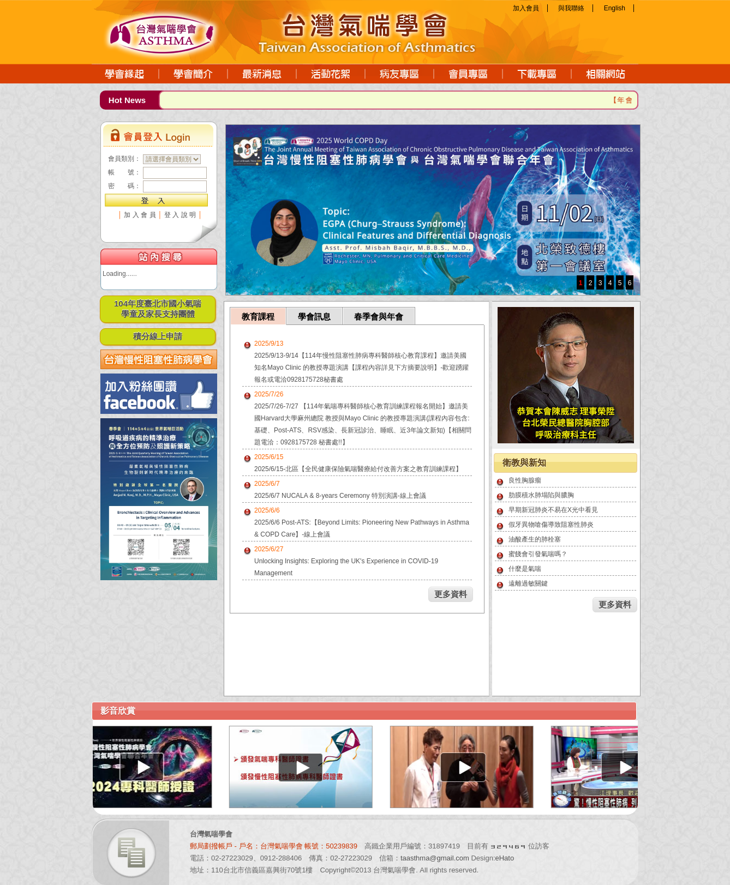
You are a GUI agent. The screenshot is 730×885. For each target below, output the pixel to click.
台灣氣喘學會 (173, 30)
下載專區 (537, 73)
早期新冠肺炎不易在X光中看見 (553, 510)
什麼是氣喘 (524, 569)
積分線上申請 (157, 336)
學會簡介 (193, 73)
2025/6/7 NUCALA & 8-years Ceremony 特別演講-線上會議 (340, 495)
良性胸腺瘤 (524, 480)
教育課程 (258, 316)
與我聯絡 (571, 8)
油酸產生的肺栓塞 (534, 539)
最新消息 (262, 73)
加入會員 (526, 8)
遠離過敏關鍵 (528, 583)
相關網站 (605, 73)
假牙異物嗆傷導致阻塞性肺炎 (551, 524)
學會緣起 (125, 73)
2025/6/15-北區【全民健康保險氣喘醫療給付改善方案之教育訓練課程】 (358, 469)
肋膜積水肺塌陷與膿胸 (541, 495)
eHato (504, 858)
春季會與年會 (378, 316)
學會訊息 (314, 316)
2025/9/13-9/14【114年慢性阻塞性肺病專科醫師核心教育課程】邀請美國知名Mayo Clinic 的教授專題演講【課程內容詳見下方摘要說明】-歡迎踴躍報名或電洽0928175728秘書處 (361, 367)
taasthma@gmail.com (434, 858)
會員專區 (468, 73)
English (614, 8)
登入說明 (181, 215)
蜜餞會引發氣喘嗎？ (537, 554)
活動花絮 (331, 73)
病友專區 (400, 73)
